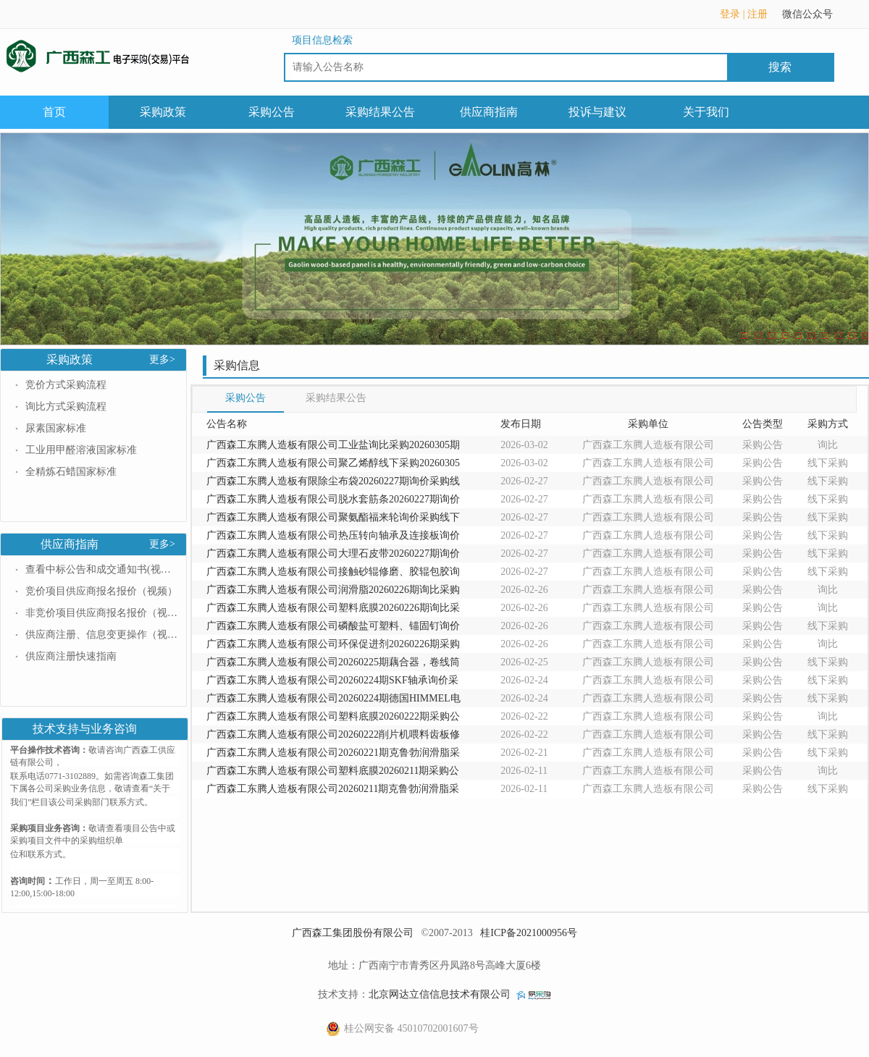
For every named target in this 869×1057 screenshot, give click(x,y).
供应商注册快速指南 (71, 656)
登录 (730, 14)
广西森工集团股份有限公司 (352, 932)
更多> (162, 359)
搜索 (780, 67)
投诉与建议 (597, 112)
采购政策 (163, 112)
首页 (54, 112)
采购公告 (271, 112)
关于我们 (706, 112)
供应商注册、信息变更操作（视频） (101, 634)
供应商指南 (489, 112)
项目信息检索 (322, 40)
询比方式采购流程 (65, 406)
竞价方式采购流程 (65, 384)
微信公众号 (814, 19)
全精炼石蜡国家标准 (71, 471)
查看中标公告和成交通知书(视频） (101, 569)
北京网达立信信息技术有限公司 (440, 994)
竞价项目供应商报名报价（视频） (101, 591)
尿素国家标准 (55, 428)
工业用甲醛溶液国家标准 (81, 450)
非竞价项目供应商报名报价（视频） (101, 612)
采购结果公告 (380, 112)
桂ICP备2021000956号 (528, 932)
